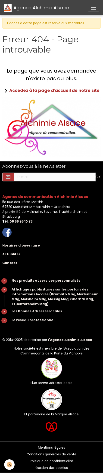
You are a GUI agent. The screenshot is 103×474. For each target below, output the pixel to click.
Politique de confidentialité (51, 461)
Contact (9, 262)
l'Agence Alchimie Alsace (70, 339)
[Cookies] (9, 464)
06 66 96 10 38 (21, 221)
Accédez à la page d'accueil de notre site (54, 90)
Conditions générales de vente (51, 454)
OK (98, 177)
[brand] (36, 8)
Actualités (11, 254)
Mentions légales (51, 447)
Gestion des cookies (51, 467)
